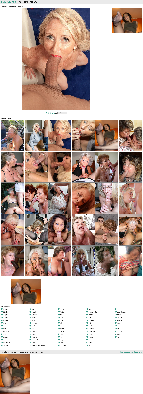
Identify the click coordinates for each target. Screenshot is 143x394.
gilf (60, 323)
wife (117, 334)
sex (88, 345)
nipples (90, 320)
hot (60, 337)
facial (61, 312)
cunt (32, 342)
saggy (89, 342)
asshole (5, 331)
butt (31, 329)
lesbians (62, 345)
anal (3, 323)
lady (60, 340)
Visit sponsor (62, 113)
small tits (119, 320)
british (32, 320)
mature (90, 315)
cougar (33, 334)
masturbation (92, 312)
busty (32, 326)
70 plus (4, 317)
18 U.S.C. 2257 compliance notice (32, 352)
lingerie (90, 309)
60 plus (4, 315)
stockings (119, 326)
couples (33, 337)
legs (60, 342)
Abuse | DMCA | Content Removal (11, 352)
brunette (33, 323)
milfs (89, 317)
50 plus (4, 312)
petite (89, 334)
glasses (62, 326)
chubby (33, 331)
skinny (118, 317)
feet (60, 317)
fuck (60, 320)
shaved (118, 315)
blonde (33, 312)
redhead (90, 340)
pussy (89, 337)
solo (117, 323)
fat (60, 315)
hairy (61, 329)
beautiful (5, 340)
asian (4, 326)
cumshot (33, 340)
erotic (61, 309)
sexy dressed (121, 312)
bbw (3, 334)
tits (117, 329)
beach (4, 337)
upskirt (118, 331)
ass (3, 329)
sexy (117, 309)
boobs (32, 317)
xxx (117, 337)
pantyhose (91, 331)
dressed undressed (37, 345)
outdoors (90, 326)
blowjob (33, 315)
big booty (5, 342)
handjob (62, 331)
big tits (4, 345)
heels (61, 334)
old (88, 323)
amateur (5, 320)
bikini (32, 309)
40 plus (4, 309)
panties (90, 329)
